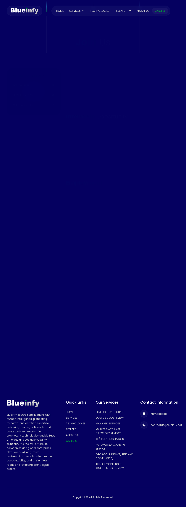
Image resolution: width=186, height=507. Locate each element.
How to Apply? (22, 88)
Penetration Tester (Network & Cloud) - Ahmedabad (108, 265)
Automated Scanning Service (110, 446)
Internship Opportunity (28, 69)
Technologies (99, 11)
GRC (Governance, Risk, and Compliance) (114, 456)
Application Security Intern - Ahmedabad (110, 128)
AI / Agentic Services (110, 439)
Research (121, 11)
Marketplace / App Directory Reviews (108, 431)
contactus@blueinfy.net (40, 164)
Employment (20, 78)
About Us (143, 11)
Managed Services (108, 423)
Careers (160, 11)
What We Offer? (23, 98)
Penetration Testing (110, 412)
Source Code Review (110, 418)
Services (75, 11)
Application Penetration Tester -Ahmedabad (114, 216)
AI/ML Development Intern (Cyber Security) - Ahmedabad (113, 158)
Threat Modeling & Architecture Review (110, 466)
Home (60, 11)
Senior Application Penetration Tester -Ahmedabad (108, 240)
